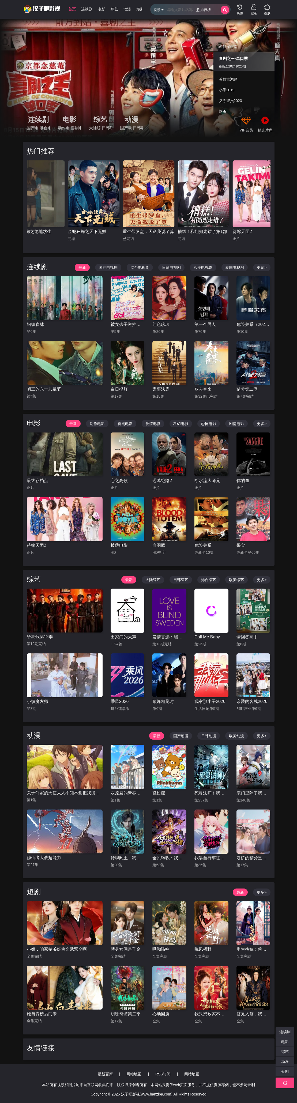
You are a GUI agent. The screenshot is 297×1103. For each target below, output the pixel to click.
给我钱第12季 (40, 636)
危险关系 (203, 545)
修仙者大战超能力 (44, 857)
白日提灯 (119, 389)
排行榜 (203, 9)
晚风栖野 (203, 949)
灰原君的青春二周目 (128, 793)
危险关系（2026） (253, 324)
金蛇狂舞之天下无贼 (87, 231)
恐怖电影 (208, 423)
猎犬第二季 (247, 389)
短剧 (34, 892)
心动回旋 (161, 1014)
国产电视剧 (32, 128)
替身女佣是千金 (126, 949)
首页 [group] (72, 9)
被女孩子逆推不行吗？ (128, 324)
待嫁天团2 (242, 231)
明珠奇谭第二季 (126, 1014)
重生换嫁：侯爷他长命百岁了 (253, 949)
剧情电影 (236, 423)
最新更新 (105, 1074)
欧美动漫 (236, 736)
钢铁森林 (35, 324)
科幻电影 (180, 423)
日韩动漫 (138, 128)
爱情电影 (152, 423)
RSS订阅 (163, 1074)
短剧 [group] (140, 9)
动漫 (131, 119)
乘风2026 (120, 701)
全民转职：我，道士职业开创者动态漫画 (169, 858)
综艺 (100, 119)
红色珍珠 (161, 324)
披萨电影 (119, 545)
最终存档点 (37, 480)
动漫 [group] (127, 9)
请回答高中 (247, 637)
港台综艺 (208, 580)
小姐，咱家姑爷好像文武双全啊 (57, 949)
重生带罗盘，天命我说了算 (148, 231)
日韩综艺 (107, 128)
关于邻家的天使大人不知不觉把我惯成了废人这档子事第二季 (65, 792)
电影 (69, 119)
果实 (240, 545)
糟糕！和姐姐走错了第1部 (202, 231)
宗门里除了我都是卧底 (253, 793)
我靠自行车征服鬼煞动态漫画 (211, 858)
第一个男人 (205, 324)
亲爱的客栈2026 (252, 701)
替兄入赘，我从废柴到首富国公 (253, 1014)
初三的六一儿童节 (44, 389)
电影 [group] (101, 9)
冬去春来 (203, 389)
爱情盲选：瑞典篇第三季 (169, 637)
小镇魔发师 (37, 701)
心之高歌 (119, 480)
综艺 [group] (114, 9)
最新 (82, 267)
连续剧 (38, 119)
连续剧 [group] (86, 9)
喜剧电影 (76, 128)
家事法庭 (161, 389)
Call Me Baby (207, 637)
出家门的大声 (123, 637)
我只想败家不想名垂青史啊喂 (211, 1014)
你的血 (242, 480)
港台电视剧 (45, 128)
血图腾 (158, 545)
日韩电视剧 (171, 267)
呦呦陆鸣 (161, 949)
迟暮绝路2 (162, 480)
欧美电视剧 (203, 267)
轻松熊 (158, 793)
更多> (261, 267)
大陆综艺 (94, 128)
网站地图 (133, 1074)
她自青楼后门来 (42, 1013)
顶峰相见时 (163, 701)
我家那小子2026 (209, 701)
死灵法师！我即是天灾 (211, 793)
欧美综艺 (236, 580)
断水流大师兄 (207, 480)
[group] (148, 78)
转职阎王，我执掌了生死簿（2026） (128, 858)
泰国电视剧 (234, 267)
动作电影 (63, 128)
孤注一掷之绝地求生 (32, 231)
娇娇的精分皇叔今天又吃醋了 (253, 858)
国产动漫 (125, 128)
